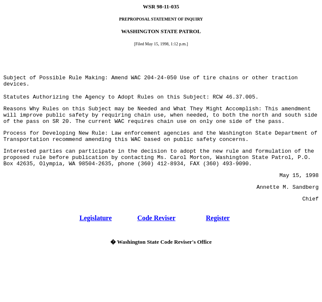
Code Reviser (156, 217)
